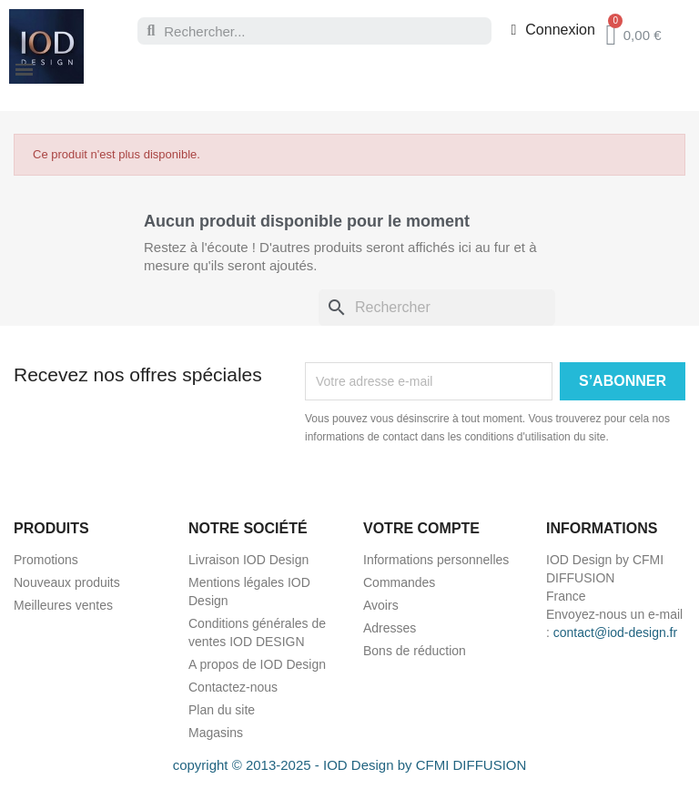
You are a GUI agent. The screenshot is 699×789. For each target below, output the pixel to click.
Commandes (399, 582)
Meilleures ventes (63, 605)
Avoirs (381, 605)
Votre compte (421, 528)
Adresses (389, 628)
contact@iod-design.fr (615, 632)
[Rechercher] (437, 307)
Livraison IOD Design (248, 559)
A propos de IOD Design (257, 664)
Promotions (46, 559)
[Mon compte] (552, 30)
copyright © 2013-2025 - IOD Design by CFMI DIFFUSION (350, 765)
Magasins (215, 732)
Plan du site (221, 710)
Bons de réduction (414, 650)
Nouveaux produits (67, 582)
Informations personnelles (436, 559)
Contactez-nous (233, 687)
